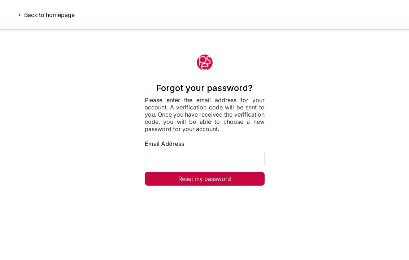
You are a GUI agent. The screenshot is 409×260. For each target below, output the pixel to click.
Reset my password (204, 178)
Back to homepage (45, 14)
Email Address (164, 143)
